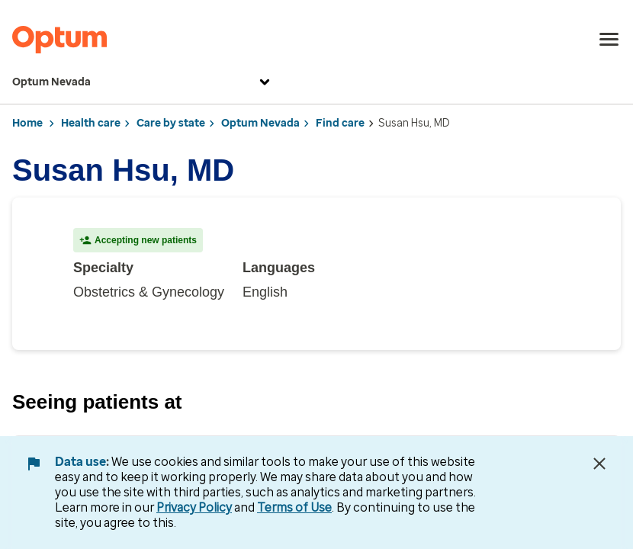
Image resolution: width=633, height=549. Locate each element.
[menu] (609, 39)
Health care (90, 123)
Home (27, 123)
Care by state (171, 123)
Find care (340, 123)
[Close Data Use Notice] (599, 463)
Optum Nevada (143, 82)
